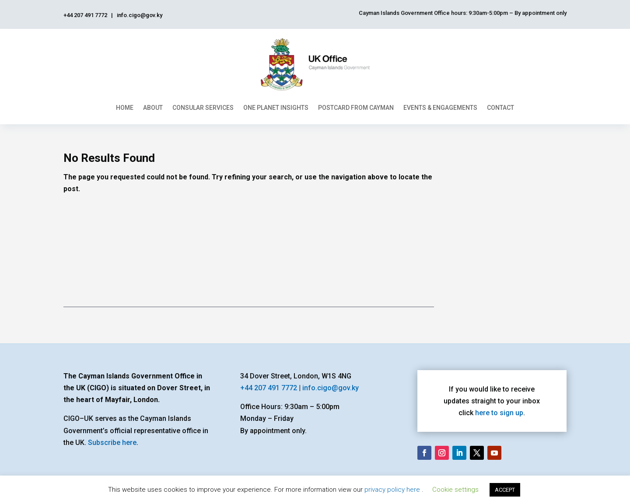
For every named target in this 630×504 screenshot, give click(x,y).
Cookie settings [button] (455, 490)
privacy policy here (393, 490)
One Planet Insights (275, 107)
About (153, 107)
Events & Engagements (440, 107)
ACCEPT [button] (505, 489)
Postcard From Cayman (356, 107)
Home (124, 107)
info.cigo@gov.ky (330, 388)
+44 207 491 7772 (268, 388)
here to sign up (499, 413)
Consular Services (203, 107)
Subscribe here (112, 442)
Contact (500, 107)
